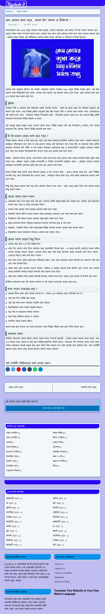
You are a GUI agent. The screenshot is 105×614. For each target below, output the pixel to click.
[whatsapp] (83, 4)
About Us (59, 564)
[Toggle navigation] (98, 4)
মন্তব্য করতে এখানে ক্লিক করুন (52, 408)
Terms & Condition (63, 573)
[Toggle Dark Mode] (89, 4)
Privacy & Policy (62, 581)
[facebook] (78, 4)
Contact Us (60, 568)
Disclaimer (59, 577)
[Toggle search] (93, 4)
